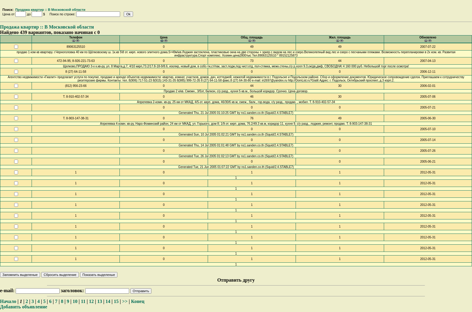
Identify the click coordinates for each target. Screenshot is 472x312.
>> (125, 301)
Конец (137, 301)
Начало (8, 301)
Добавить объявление (23, 306)
